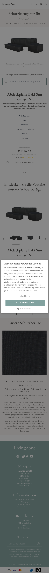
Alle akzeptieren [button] (25, 302)
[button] (24, 309)
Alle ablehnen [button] (25, 296)
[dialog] (24, 286)
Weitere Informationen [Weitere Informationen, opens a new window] (28, 290)
